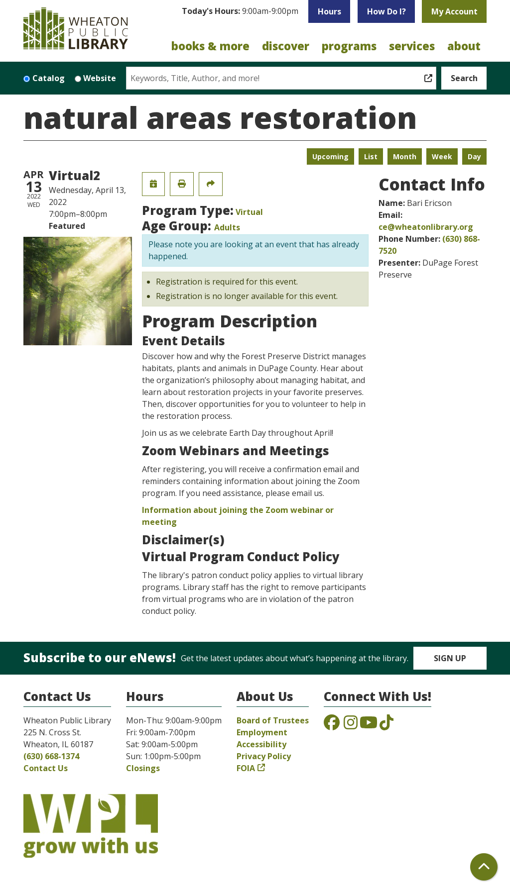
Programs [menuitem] (349, 45)
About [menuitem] (464, 45)
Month (404, 156)
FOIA (246, 768)
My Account (454, 11)
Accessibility (261, 744)
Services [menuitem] (412, 45)
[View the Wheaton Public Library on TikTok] (386, 725)
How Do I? (386, 11)
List (371, 156)
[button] (240, 14)
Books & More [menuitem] (210, 45)
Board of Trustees (273, 720)
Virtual (249, 211)
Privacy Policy (264, 756)
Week (442, 156)
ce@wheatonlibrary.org (426, 226)
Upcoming (330, 156)
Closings (143, 768)
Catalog (48, 78)
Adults (227, 227)
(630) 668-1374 (51, 756)
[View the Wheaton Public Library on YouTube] (369, 725)
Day (474, 156)
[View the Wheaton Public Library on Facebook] (332, 725)
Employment (262, 732)
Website (99, 78)
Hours (329, 11)
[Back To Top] (484, 867)
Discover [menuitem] (285, 45)
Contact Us (45, 768)
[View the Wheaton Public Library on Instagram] (351, 725)
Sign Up (450, 658)
